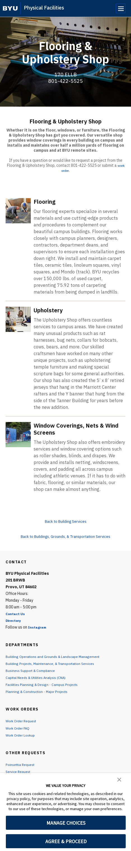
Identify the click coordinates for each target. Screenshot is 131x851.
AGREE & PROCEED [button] (65, 841)
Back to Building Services (65, 521)
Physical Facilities (44, 7)
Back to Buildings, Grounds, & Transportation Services (65, 536)
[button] (119, 779)
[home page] (10, 8)
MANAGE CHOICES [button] (65, 823)
